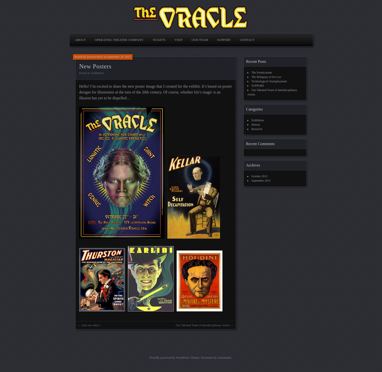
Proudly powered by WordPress (170, 357)
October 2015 (259, 176)
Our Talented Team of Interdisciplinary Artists (203, 325)
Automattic (224, 357)
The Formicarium (261, 72)
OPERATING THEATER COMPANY (119, 40)
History (255, 124)
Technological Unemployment (269, 81)
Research (256, 129)
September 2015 (260, 180)
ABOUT (80, 40)
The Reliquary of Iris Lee (266, 77)
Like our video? (91, 325)
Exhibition (98, 73)
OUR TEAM (200, 40)
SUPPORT (224, 40)
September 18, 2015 (119, 57)
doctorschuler (95, 57)
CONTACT (247, 40)
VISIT (178, 40)
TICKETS (159, 40)
